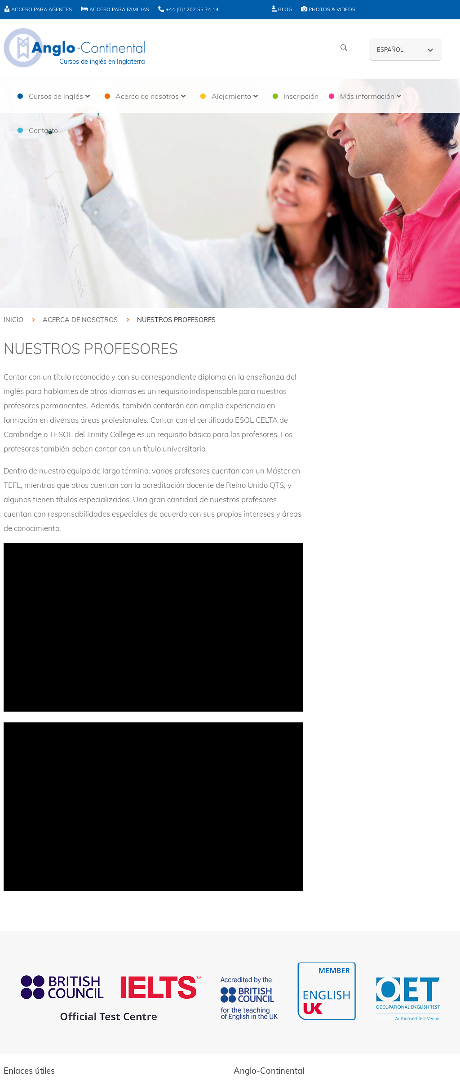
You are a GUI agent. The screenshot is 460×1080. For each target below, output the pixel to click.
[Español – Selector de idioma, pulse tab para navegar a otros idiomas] (405, 49)
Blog (282, 9)
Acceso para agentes (38, 9)
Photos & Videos (328, 9)
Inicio (13, 320)
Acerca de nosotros (80, 320)
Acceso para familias (115, 9)
